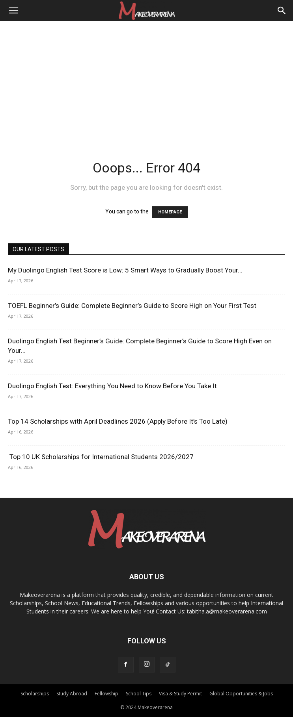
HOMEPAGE (170, 212)
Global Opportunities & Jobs (241, 693)
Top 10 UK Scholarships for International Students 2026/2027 (101, 457)
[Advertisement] (146, 80)
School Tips (138, 693)
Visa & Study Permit (180, 693)
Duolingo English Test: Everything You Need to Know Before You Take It (112, 386)
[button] (13, 10)
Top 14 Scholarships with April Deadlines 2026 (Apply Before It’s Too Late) (118, 421)
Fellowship (106, 693)
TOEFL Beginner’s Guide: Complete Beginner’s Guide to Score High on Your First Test (132, 305)
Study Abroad (71, 693)
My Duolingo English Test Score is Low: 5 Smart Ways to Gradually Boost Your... (125, 270)
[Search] (282, 10)
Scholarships (35, 693)
